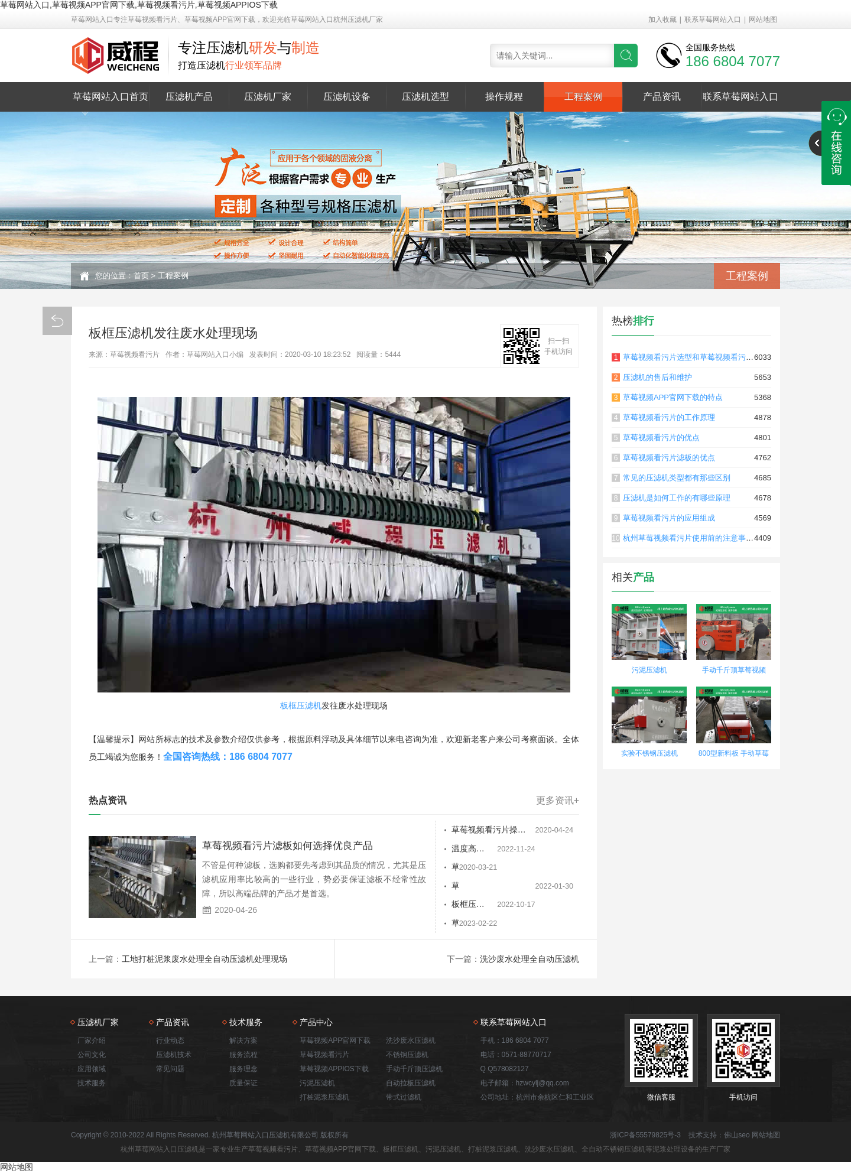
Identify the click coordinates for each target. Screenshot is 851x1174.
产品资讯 (662, 97)
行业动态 (170, 1042)
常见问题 (170, 1070)
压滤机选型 (425, 97)
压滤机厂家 (267, 97)
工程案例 (583, 97)
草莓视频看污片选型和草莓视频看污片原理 (696, 357)
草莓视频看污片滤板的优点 (669, 457)
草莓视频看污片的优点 (661, 437)
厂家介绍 (91, 1042)
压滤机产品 (189, 97)
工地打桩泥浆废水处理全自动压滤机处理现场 (204, 960)
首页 (141, 275)
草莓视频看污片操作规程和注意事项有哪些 (471, 830)
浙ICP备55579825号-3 (645, 1136)
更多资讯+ (557, 800)
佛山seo (736, 1136)
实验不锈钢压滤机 (649, 753)
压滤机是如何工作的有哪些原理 (676, 497)
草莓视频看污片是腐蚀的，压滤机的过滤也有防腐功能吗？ (471, 924)
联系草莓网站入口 (712, 19)
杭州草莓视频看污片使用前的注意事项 (688, 538)
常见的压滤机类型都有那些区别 (676, 477)
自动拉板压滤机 (411, 1084)
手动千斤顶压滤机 (414, 1070)
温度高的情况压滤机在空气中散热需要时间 (471, 849)
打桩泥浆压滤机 (324, 1098)
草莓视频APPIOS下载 (334, 1070)
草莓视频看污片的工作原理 (669, 417)
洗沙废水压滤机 (411, 1042)
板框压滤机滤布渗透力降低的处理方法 (471, 905)
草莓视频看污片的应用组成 (669, 517)
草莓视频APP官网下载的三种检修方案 (471, 868)
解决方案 (243, 1042)
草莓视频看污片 (324, 1056)
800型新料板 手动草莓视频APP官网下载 (734, 754)
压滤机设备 (347, 97)
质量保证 (243, 1084)
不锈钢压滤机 (407, 1056)
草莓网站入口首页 (110, 97)
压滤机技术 (173, 1056)
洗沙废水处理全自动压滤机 (529, 960)
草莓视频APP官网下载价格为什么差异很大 (471, 887)
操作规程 (504, 97)
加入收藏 (662, 19)
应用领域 (91, 1070)
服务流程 (243, 1056)
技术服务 (91, 1084)
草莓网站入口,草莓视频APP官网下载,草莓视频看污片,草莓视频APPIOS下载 (139, 4)
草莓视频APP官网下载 (335, 1042)
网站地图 (763, 19)
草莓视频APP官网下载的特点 (673, 397)
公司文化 (91, 1056)
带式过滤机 (403, 1098)
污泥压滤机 (649, 670)
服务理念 (243, 1070)
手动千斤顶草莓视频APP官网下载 (734, 671)
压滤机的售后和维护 (657, 377)
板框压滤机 (300, 705)
